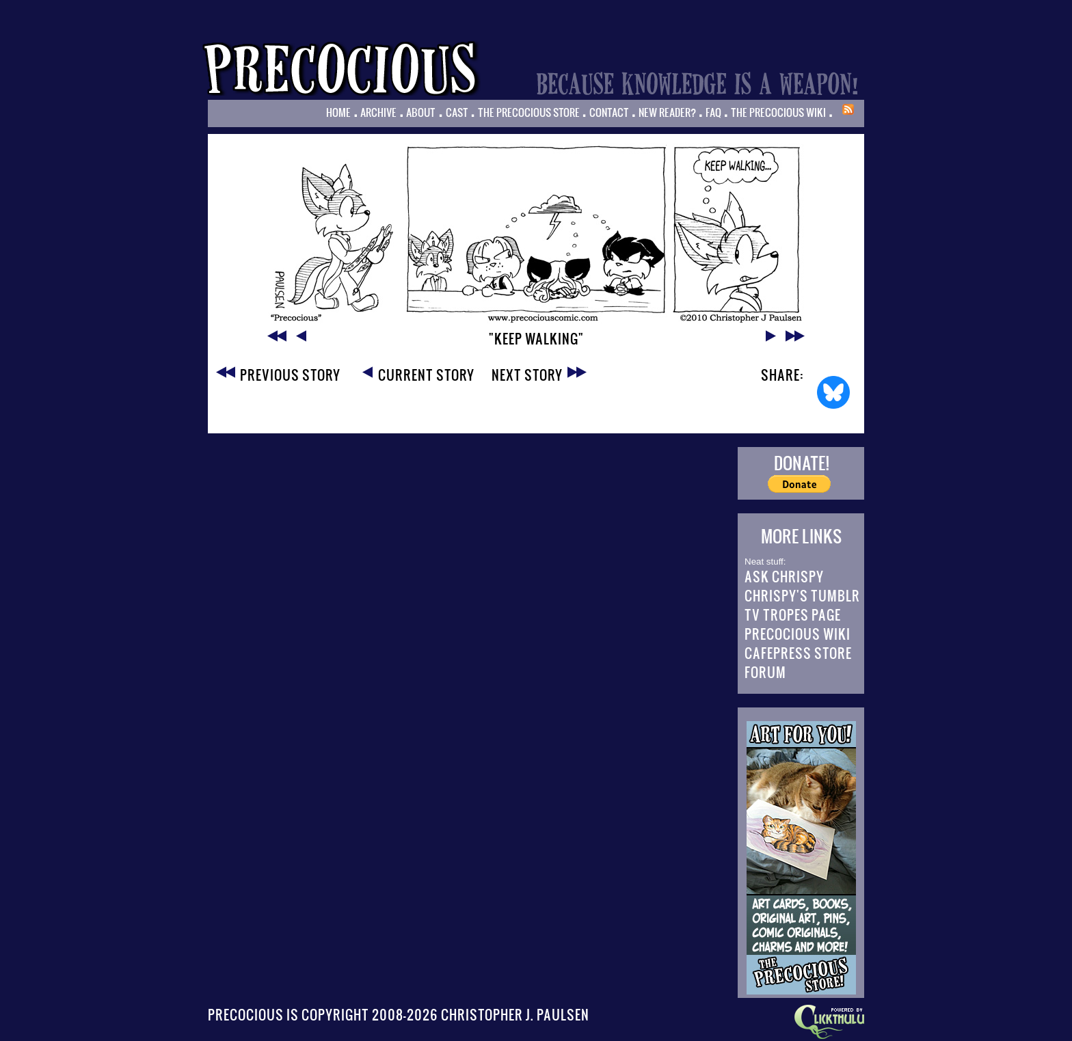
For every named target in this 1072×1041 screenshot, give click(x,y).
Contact (609, 112)
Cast (457, 112)
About (421, 112)
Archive (378, 112)
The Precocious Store (529, 112)
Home (338, 112)
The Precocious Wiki (778, 112)
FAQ (713, 112)
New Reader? (667, 112)
